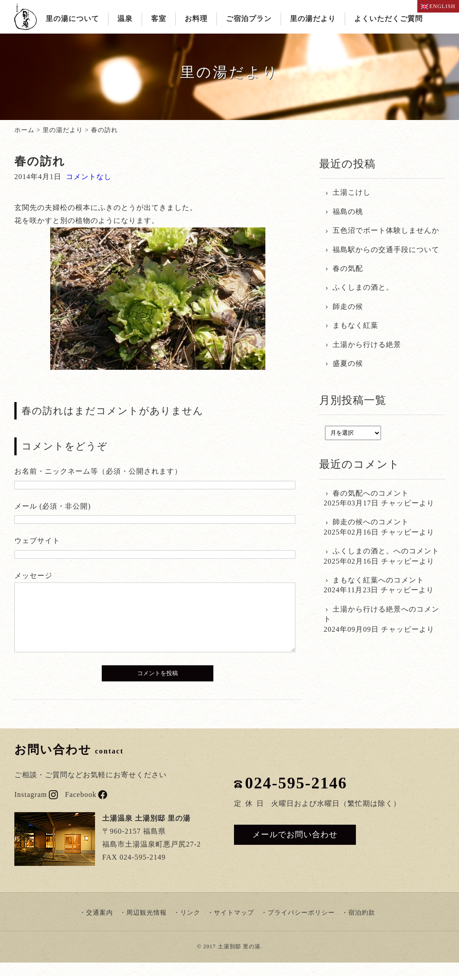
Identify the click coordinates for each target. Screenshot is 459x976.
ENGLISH (438, 6)
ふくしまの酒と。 (363, 287)
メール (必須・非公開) (52, 506)
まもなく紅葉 (355, 325)
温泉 (125, 18)
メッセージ (33, 575)
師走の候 (348, 306)
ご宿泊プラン (249, 18)
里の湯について (72, 18)
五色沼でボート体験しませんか (386, 230)
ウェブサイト (37, 540)
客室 (158, 18)
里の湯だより (313, 18)
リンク (190, 926)
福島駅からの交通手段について (386, 249)
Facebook (86, 808)
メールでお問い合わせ (295, 847)
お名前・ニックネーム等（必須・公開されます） (98, 471)
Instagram (36, 808)
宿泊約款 (361, 926)
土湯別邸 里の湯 (239, 960)
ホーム (24, 130)
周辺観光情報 (146, 926)
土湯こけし (352, 192)
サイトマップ (234, 926)
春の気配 (348, 268)
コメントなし (89, 176)
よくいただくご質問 (388, 18)
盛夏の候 (348, 363)
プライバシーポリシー (301, 926)
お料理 (196, 18)
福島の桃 (348, 211)
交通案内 (99, 926)
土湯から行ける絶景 (367, 344)
